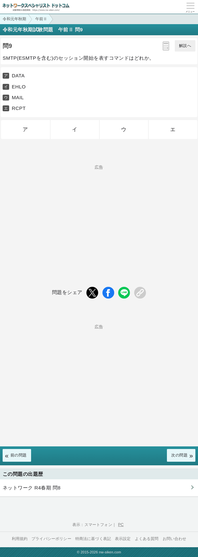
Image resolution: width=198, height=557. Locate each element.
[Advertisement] (99, 215)
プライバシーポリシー (51, 538)
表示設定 (123, 538)
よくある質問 (147, 538)
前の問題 (18, 455)
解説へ (185, 45)
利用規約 (20, 538)
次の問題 (179, 455)
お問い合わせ (175, 538)
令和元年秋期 (14, 19)
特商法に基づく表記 (93, 538)
